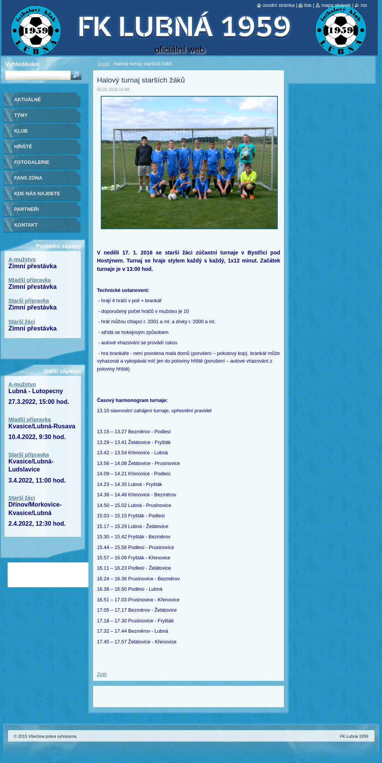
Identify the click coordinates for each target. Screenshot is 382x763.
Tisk (307, 5)
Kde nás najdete (37, 193)
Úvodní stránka (279, 5)
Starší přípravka (28, 301)
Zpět (102, 674)
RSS (364, 5)
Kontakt (26, 225)
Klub (21, 131)
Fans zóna (28, 178)
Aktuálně (27, 99)
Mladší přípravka (29, 280)
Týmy (21, 115)
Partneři (26, 209)
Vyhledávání (22, 64)
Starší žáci (21, 322)
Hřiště (23, 146)
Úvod (103, 63)
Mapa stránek (336, 5)
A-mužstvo (22, 259)
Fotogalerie (31, 162)
